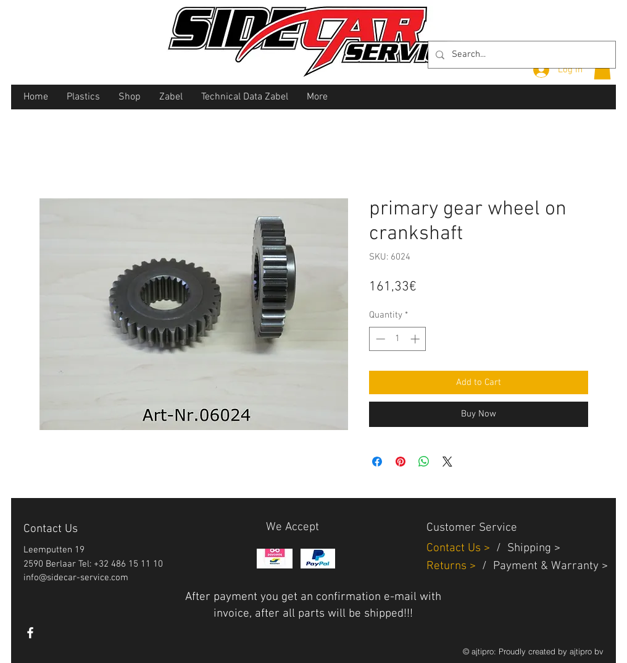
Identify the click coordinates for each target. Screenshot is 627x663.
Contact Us (455, 548)
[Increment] (416, 338)
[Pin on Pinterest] (400, 461)
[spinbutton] (398, 338)
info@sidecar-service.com (75, 577)
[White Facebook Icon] (30, 632)
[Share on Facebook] (377, 461)
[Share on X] (447, 461)
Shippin (526, 548)
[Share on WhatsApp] (424, 461)
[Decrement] (379, 338)
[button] (602, 69)
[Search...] (520, 54)
